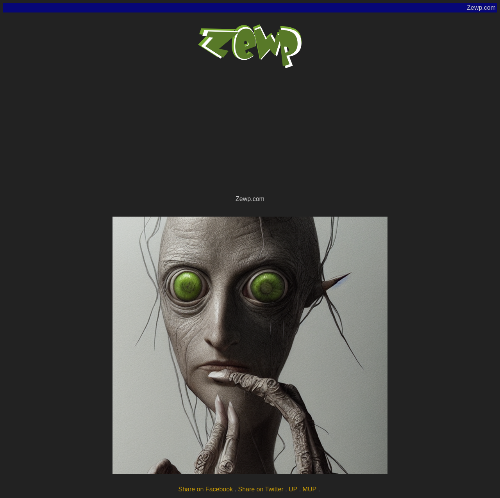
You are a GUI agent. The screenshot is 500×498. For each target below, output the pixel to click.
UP (293, 489)
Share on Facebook (205, 489)
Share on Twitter (260, 489)
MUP (310, 489)
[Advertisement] (250, 135)
